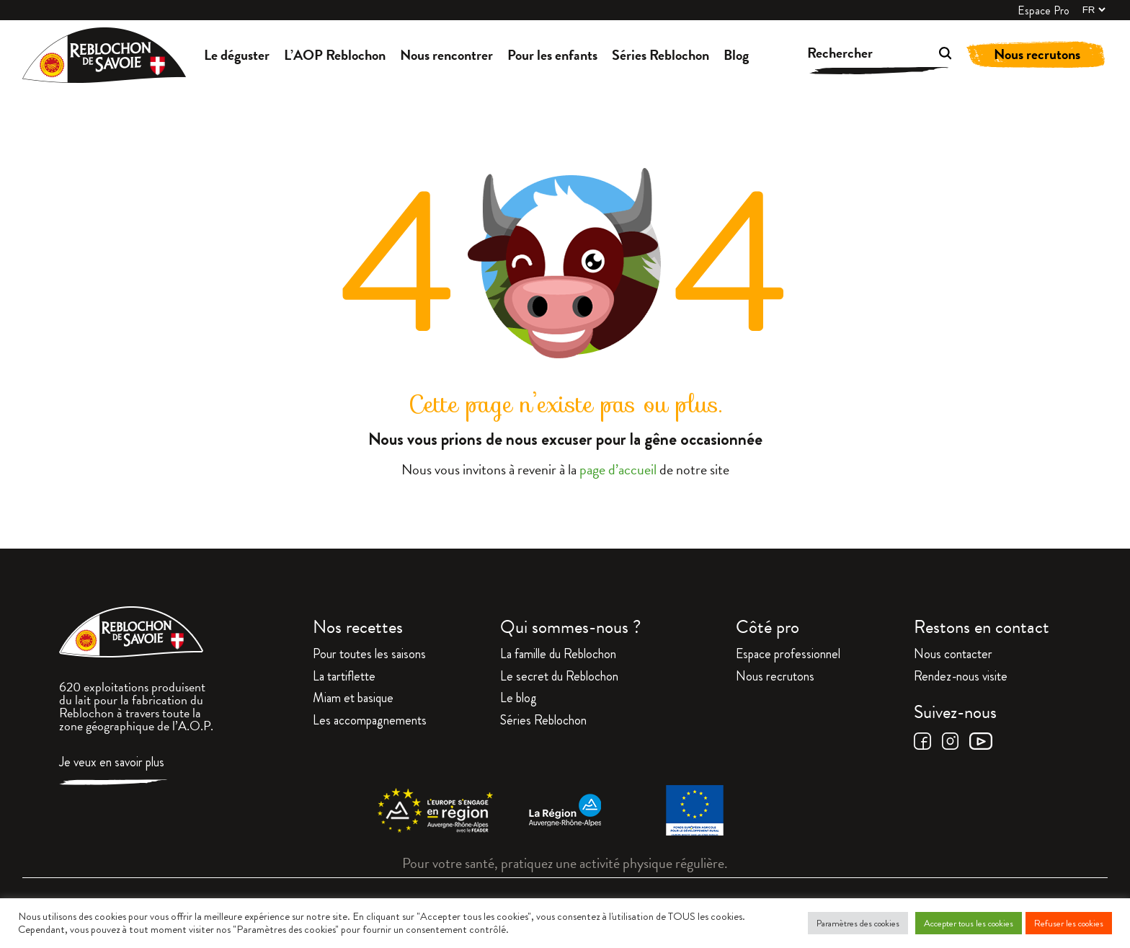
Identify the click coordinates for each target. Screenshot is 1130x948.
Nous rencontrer (446, 55)
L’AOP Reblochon (335, 55)
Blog (736, 55)
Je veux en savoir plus (111, 763)
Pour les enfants (552, 55)
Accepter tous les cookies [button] (968, 923)
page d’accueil (618, 469)
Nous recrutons (1037, 54)
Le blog (518, 699)
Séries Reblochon (660, 55)
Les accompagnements (370, 722)
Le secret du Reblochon (559, 678)
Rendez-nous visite (960, 678)
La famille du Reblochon (558, 655)
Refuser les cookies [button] (1068, 923)
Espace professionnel (788, 655)
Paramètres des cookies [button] (858, 923)
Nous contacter (953, 655)
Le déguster (237, 55)
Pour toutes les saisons (369, 655)
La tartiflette (344, 678)
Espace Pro (1043, 11)
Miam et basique (353, 699)
